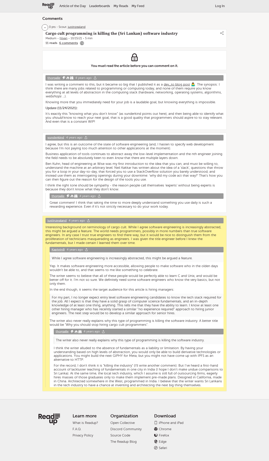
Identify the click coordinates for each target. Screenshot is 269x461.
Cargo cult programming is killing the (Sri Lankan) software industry (111, 33)
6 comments (68, 43)
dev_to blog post (177, 84)
